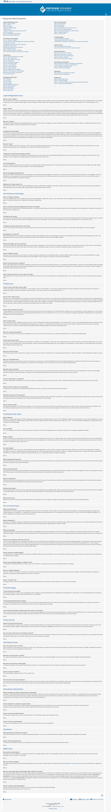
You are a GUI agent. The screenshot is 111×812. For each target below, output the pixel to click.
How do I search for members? (61, 57)
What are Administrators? (60, 23)
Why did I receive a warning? (9, 68)
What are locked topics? (8, 89)
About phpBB (14, 755)
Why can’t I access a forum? (9, 65)
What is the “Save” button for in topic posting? (13, 71)
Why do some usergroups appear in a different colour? (66, 30)
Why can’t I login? (7, 29)
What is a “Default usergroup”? (61, 32)
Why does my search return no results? (63, 54)
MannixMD (57, 803)
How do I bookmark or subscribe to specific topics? (65, 65)
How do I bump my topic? (9, 73)
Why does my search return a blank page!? (64, 55)
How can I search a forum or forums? (62, 52)
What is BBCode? (7, 78)
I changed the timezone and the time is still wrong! (14, 44)
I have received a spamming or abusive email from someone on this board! (71, 41)
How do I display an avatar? (9, 48)
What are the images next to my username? (13, 47)
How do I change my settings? (10, 40)
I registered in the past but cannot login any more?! (14, 30)
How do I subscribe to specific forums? (63, 66)
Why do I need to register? (9, 23)
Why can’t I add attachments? (10, 66)
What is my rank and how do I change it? (12, 50)
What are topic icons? (8, 90)
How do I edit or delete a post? (10, 58)
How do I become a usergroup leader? (63, 29)
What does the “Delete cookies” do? (11, 35)
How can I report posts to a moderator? (12, 69)
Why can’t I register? (8, 26)
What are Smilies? (7, 81)
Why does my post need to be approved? (12, 72)
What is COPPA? (7, 25)
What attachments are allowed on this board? (64, 72)
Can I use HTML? (7, 80)
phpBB (56, 237)
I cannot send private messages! (61, 38)
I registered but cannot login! (9, 28)
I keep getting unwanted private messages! (64, 40)
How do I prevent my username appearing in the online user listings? (18, 41)
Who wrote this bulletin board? (61, 79)
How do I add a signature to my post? (11, 59)
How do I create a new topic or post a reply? (13, 56)
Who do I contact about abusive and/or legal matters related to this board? (71, 82)
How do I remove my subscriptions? (62, 67)
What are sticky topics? (8, 87)
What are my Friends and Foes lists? (62, 46)
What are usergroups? (59, 26)
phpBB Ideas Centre (70, 763)
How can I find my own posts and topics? (63, 58)
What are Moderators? (59, 25)
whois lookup (6, 774)
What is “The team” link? (59, 33)
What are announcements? (9, 86)
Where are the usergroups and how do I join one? (65, 28)
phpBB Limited (44, 753)
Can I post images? (7, 83)
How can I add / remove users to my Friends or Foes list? (67, 47)
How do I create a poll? (8, 61)
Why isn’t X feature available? (61, 80)
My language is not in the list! (9, 45)
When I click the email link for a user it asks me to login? (16, 51)
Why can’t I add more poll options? (11, 62)
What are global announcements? (11, 84)
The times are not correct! (9, 43)
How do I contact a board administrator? (63, 83)
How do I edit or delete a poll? (10, 63)
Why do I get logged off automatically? (12, 33)
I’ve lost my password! (8, 32)
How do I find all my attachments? (62, 74)
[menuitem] (84, 799)
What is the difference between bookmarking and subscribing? (68, 63)
